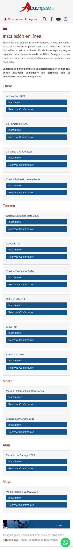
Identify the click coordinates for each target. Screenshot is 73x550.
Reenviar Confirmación (21, 109)
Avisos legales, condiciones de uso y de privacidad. (34, 535)
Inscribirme (14, 102)
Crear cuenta (13, 19)
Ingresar (31, 19)
